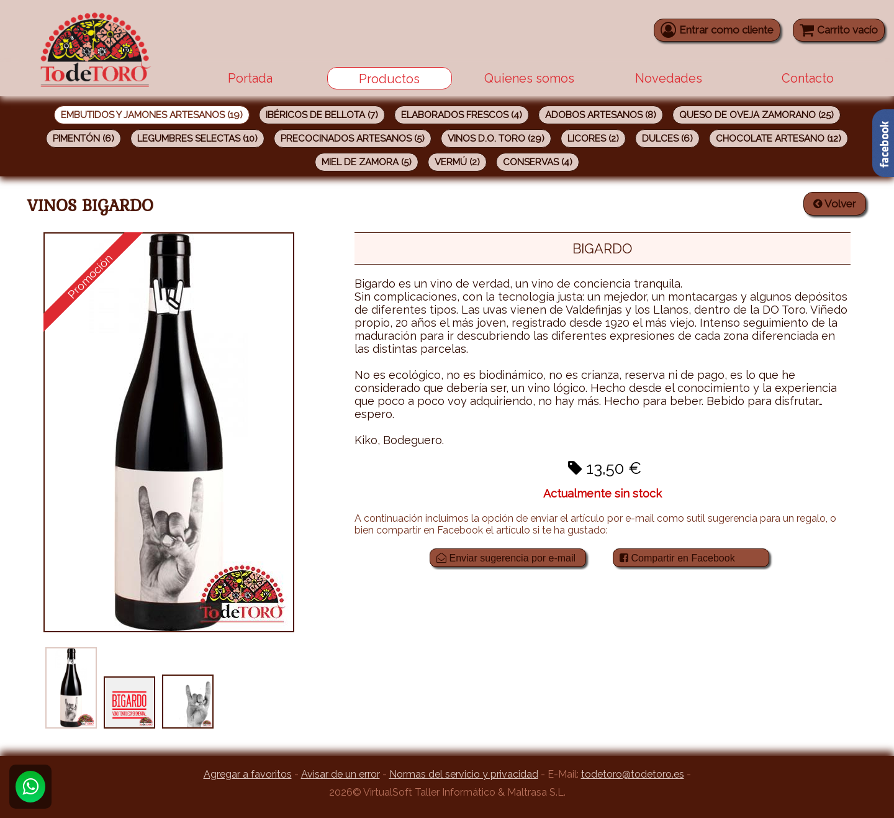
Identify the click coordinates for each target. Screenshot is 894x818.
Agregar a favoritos (248, 774)
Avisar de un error (340, 774)
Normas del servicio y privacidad (463, 774)
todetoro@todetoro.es (632, 774)
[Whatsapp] (30, 786)
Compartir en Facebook (677, 558)
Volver (834, 204)
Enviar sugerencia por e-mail (506, 558)
